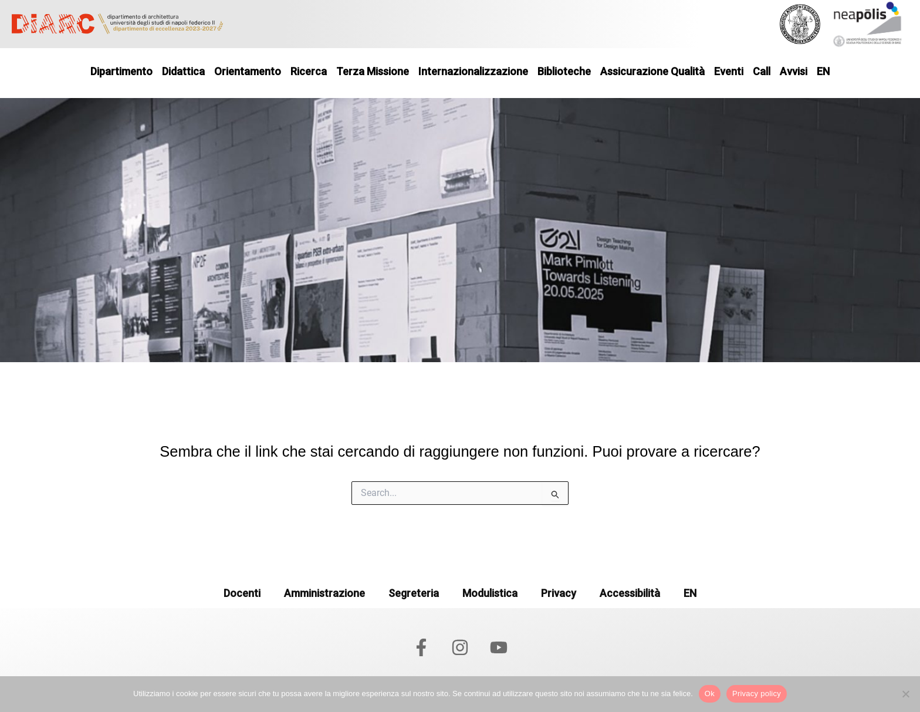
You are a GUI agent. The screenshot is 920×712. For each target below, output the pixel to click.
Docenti (242, 593)
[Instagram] (460, 647)
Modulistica (490, 593)
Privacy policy (756, 693)
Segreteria (413, 593)
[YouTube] (499, 647)
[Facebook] (421, 647)
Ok (710, 693)
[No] (905, 694)
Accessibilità (630, 593)
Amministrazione (324, 593)
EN (690, 593)
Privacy (558, 593)
